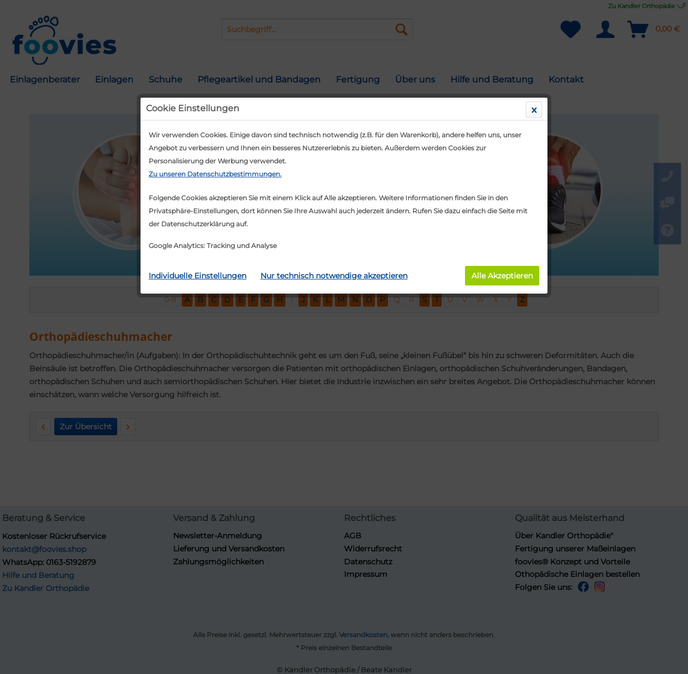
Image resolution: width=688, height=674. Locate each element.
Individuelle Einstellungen (197, 276)
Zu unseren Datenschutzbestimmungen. (215, 174)
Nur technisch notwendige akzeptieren (333, 276)
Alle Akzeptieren (502, 276)
